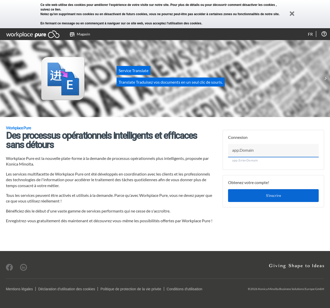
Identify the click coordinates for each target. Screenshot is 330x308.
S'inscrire (273, 195)
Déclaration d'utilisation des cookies (66, 289)
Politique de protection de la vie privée (130, 289)
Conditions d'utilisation (184, 289)
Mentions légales (19, 289)
